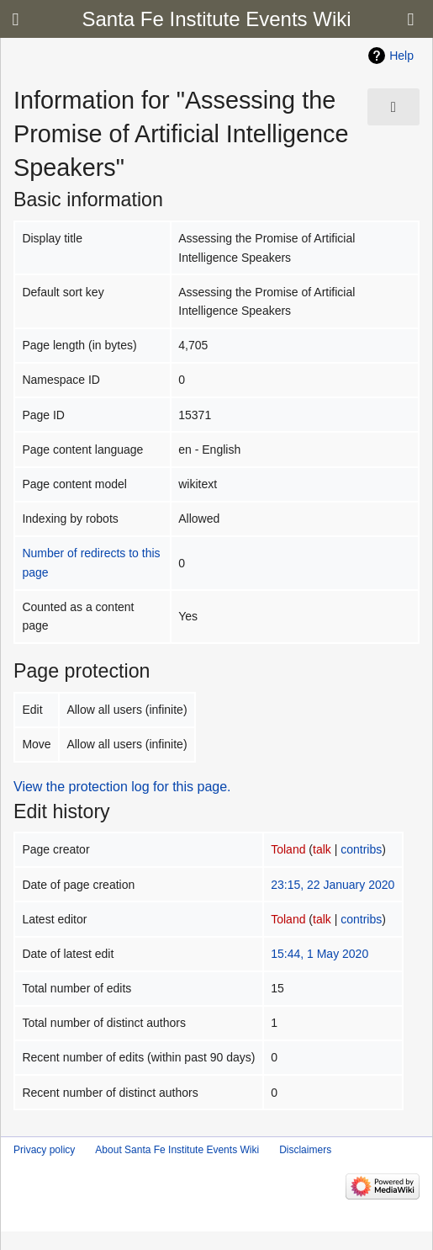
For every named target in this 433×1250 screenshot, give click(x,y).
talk (322, 849)
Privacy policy (44, 1150)
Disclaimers (305, 1150)
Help (401, 55)
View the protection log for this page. (122, 786)
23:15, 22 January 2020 (332, 884)
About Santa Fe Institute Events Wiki (177, 1150)
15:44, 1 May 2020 (319, 953)
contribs (361, 849)
